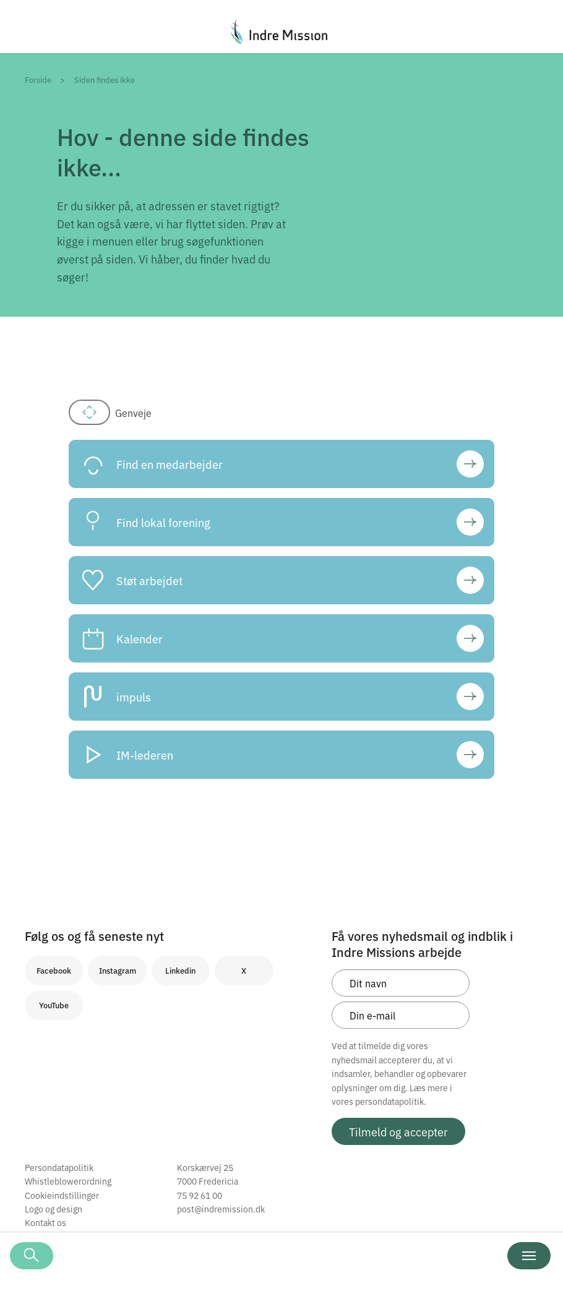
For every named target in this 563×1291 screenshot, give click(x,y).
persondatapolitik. (390, 1101)
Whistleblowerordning (68, 1181)
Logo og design (53, 1209)
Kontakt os (45, 1222)
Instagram (117, 970)
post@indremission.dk (221, 1209)
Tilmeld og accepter (398, 1131)
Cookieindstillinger (62, 1195)
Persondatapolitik (59, 1167)
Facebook (54, 970)
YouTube (54, 1005)
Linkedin (180, 970)
